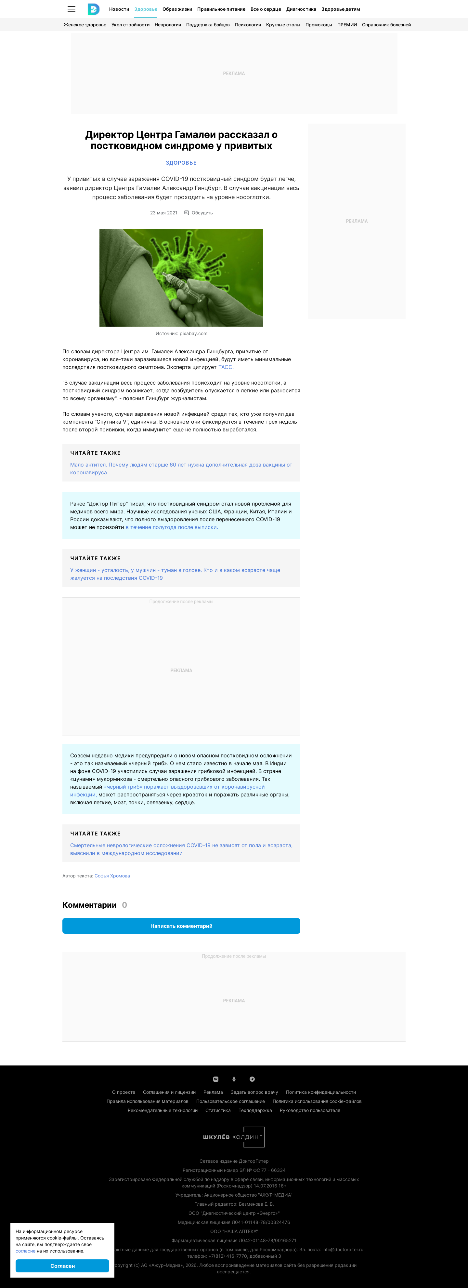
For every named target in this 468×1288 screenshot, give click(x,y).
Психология (248, 24)
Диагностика (301, 9)
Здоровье (145, 9)
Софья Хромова (112, 875)
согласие (25, 1251)
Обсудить (198, 212)
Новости (119, 9)
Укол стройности (130, 24)
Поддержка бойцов (208, 24)
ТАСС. (226, 367)
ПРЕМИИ (347, 24)
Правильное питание (221, 9)
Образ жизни (177, 9)
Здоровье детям (340, 9)
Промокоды (319, 24)
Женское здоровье (85, 24)
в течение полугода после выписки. (172, 527)
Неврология (168, 24)
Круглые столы (283, 24)
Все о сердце (266, 9)
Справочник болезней (386, 24)
